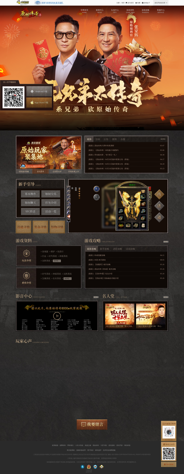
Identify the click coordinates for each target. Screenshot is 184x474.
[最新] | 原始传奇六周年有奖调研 (101, 146)
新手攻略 (104, 249)
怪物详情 (57, 227)
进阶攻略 (117, 249)
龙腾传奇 (63, 445)
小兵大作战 (79, 445)
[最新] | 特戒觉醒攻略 (96, 255)
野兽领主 (70, 445)
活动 (97, 139)
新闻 (114, 139)
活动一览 (50, 211)
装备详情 (40, 227)
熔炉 (53, 251)
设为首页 (131, 3)
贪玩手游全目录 (160, 3)
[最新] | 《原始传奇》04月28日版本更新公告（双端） (109, 159)
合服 (123, 139)
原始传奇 (96, 445)
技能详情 (23, 227)
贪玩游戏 (111, 445)
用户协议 (90, 450)
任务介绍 (50, 202)
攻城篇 (45, 251)
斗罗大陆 (104, 445)
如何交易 (50, 194)
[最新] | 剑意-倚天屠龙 (97, 260)
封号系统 (53, 256)
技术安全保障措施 (109, 450)
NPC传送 (30, 211)
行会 (44, 256)
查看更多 (163, 139)
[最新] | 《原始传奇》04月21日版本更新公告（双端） (109, 164)
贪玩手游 (119, 445)
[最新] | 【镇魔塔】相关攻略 (99, 264)
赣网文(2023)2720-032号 (82, 454)
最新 (89, 139)
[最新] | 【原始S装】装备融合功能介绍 (103, 278)
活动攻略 (130, 249)
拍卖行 (60, 251)
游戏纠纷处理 (81, 450)
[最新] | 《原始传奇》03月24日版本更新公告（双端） (109, 169)
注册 (118, 3)
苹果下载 (38, 103)
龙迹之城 (88, 445)
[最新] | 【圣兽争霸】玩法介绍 (100, 274)
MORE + (57, 261)
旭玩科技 (127, 445)
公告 (106, 139)
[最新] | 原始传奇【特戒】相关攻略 (102, 269)
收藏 (138, 3)
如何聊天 (30, 202)
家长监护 (98, 450)
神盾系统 (63, 256)
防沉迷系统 (71, 450)
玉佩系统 (46, 278)
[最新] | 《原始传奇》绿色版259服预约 (103, 150)
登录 (123, 3)
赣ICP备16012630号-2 (66, 454)
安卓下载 (39, 91)
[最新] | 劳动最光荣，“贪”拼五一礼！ (103, 155)
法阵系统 (46, 261)
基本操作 (30, 194)
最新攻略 (91, 249)
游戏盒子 (147, 3)
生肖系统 (57, 278)
